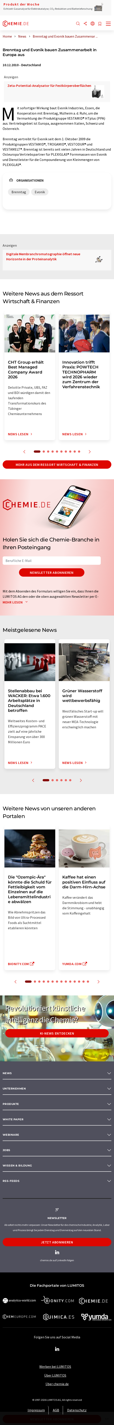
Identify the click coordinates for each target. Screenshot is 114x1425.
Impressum (36, 1410)
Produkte (11, 1104)
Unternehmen (14, 1088)
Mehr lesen (16, 602)
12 (79, 981)
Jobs (6, 1150)
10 (79, 451)
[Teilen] (85, 23)
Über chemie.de (57, 1384)
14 (88, 981)
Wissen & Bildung (17, 1165)
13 (83, 981)
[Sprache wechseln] (92, 23)
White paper (13, 1119)
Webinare (11, 1134)
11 (75, 981)
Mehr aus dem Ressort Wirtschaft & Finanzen (57, 464)
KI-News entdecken (57, 1033)
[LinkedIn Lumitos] (57, 1349)
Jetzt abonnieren (57, 1242)
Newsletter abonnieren (51, 572)
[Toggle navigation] (108, 24)
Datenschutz (77, 1410)
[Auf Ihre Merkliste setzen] (100, 24)
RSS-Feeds (11, 1181)
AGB (56, 1410)
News (7, 1073)
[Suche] (78, 23)
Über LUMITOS (55, 1375)
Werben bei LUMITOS (55, 1366)
